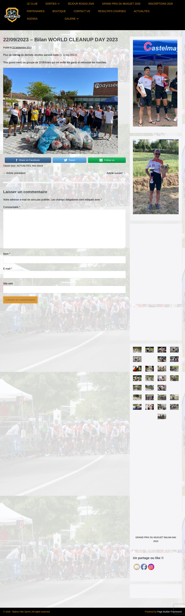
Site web (8, 283)
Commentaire (11, 207)
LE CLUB (32, 3)
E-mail (7, 268)
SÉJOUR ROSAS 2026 (81, 3)
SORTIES (52, 3)
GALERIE (72, 18)
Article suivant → (116, 173)
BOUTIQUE (59, 11)
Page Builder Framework (169, 611)
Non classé (37, 165)
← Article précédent (14, 173)
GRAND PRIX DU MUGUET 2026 (121, 3)
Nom (6, 253)
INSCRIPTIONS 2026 (160, 3)
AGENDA (32, 18)
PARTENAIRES (35, 11)
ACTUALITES (141, 11)
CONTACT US (82, 11)
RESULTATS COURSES (112, 11)
